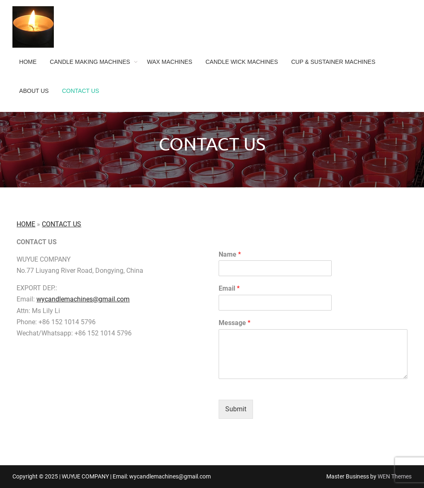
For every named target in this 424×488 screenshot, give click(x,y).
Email (229, 288)
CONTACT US (80, 90)
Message (235, 323)
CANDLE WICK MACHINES (241, 61)
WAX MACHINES (169, 61)
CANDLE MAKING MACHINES (90, 61)
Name (230, 254)
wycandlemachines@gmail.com (83, 299)
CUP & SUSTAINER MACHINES (333, 61)
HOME (27, 61)
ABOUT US (33, 90)
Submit (235, 409)
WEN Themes (395, 476)
